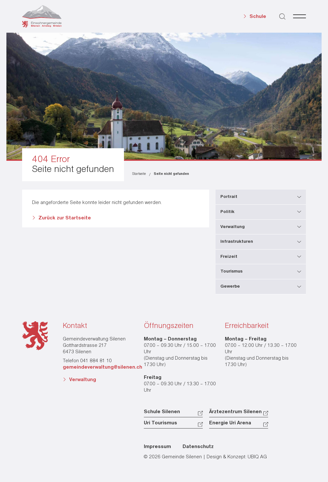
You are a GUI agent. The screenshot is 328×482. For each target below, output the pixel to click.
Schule (258, 16)
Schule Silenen (162, 412)
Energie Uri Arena (230, 423)
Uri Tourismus (160, 423)
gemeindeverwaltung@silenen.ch (102, 367)
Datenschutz (198, 447)
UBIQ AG (257, 457)
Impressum (157, 447)
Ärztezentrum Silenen (235, 412)
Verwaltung (82, 380)
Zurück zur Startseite (64, 218)
